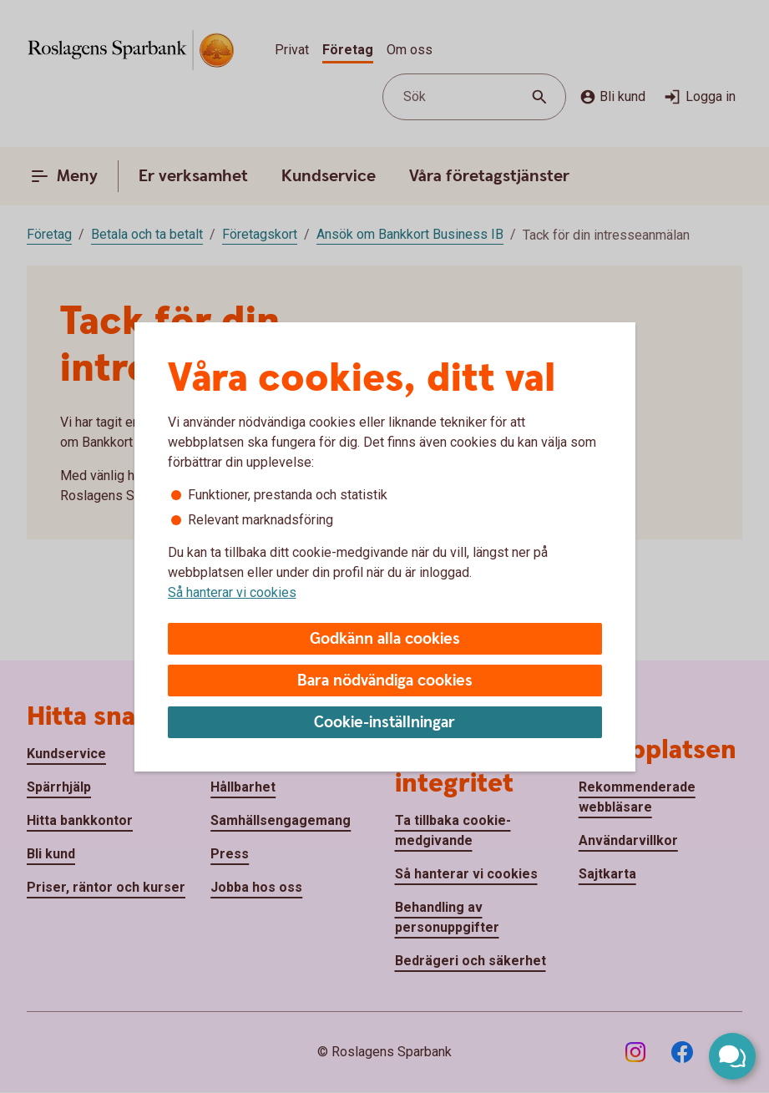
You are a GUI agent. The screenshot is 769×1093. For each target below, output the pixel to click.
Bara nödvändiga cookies (385, 680)
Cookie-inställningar (384, 722)
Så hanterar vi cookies (232, 592)
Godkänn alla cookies (385, 639)
